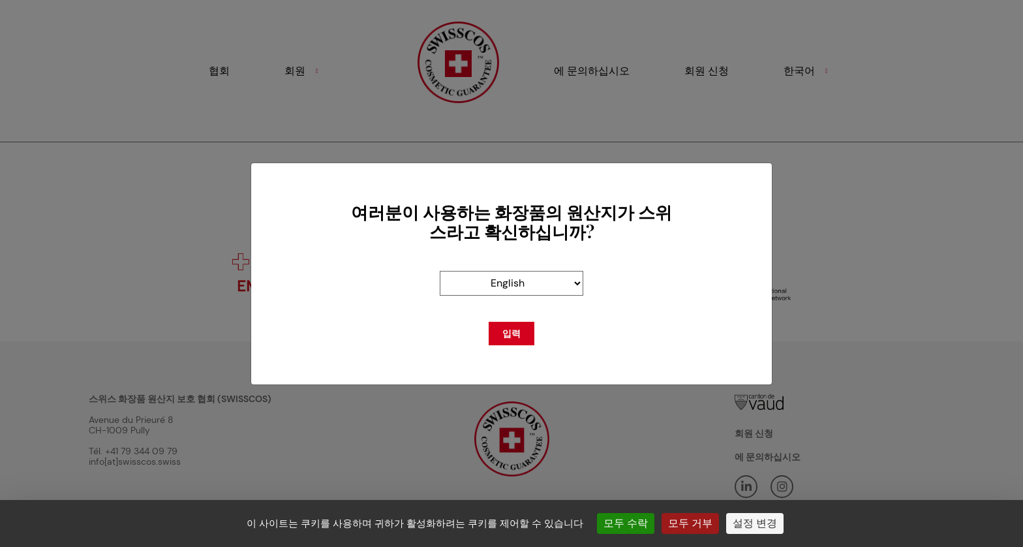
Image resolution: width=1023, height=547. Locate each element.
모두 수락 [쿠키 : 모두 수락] (625, 523)
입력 (511, 333)
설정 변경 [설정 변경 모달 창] (755, 523)
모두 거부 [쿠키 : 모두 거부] (690, 523)
